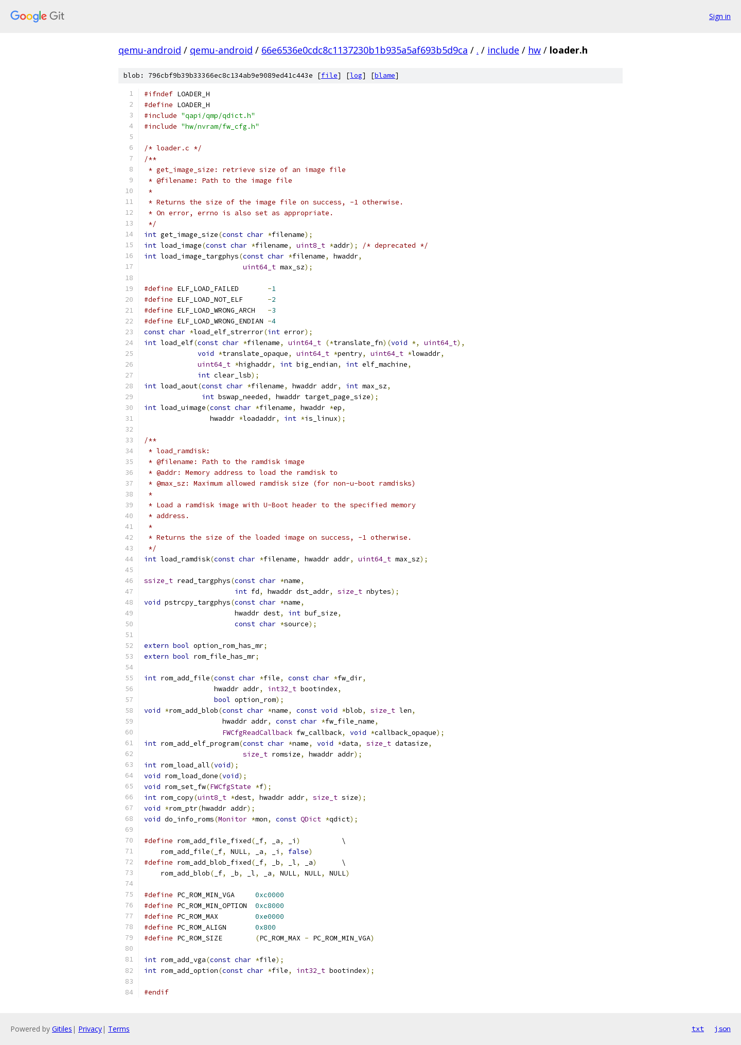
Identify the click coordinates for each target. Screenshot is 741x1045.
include (503, 50)
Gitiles (62, 1029)
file (329, 75)
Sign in (720, 16)
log (356, 75)
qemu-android (149, 50)
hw (534, 50)
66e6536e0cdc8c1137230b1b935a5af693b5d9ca (364, 50)
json (722, 1028)
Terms (119, 1029)
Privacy (90, 1029)
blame (385, 75)
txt (698, 1028)
